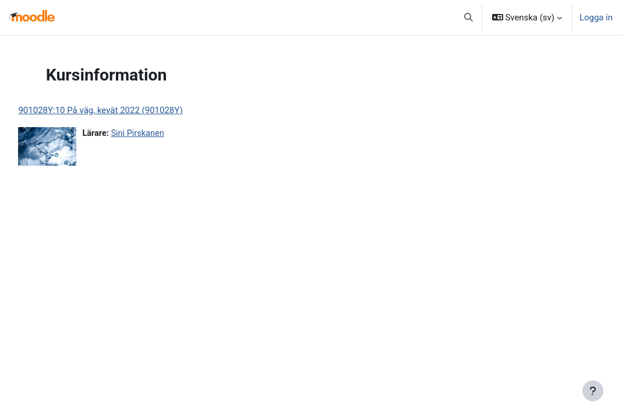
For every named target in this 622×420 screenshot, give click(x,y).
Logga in (596, 17)
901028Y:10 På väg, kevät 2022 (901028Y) (126, 110)
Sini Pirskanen (165, 133)
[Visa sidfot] (592, 390)
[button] (468, 17)
